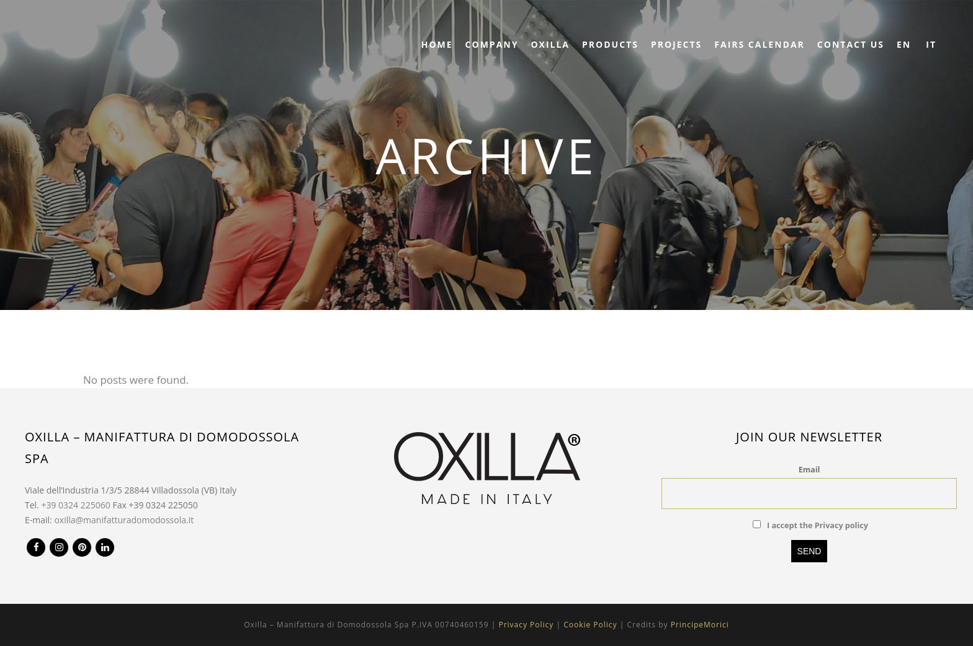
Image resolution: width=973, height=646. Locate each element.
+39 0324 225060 (75, 505)
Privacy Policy (526, 624)
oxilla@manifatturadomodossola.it (124, 520)
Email (809, 469)
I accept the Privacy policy (817, 525)
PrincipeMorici (700, 624)
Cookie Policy (590, 624)
